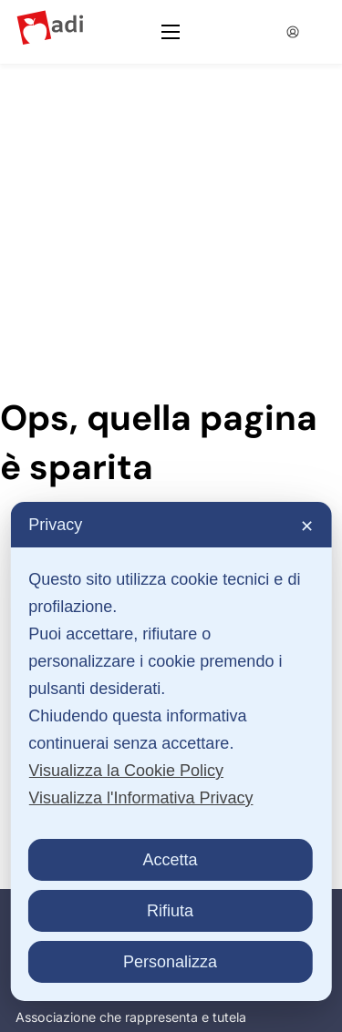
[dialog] (171, 751)
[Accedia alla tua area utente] (292, 31)
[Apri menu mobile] (170, 32)
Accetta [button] (169, 860)
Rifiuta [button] (170, 911)
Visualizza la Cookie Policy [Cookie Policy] (125, 770)
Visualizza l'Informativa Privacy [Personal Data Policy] (140, 798)
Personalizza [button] (170, 962)
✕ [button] (307, 526)
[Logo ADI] (50, 31)
